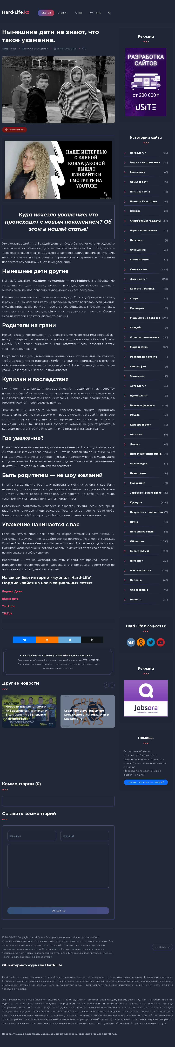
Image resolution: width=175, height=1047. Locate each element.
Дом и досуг (138, 280)
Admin (13, 50)
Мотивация (137, 173)
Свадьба (136, 328)
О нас (85, 13)
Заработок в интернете (146, 494)
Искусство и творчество (146, 513)
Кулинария (137, 309)
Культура (30, 50)
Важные (135, 212)
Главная (52, 13)
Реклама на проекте (143, 358)
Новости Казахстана (143, 202)
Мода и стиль (139, 348)
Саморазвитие (140, 261)
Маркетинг (137, 484)
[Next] (112, 686)
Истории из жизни (142, 532)
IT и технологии (140, 571)
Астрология (138, 387)
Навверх (162, 948)
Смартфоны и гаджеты (145, 222)
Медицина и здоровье (145, 319)
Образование (139, 591)
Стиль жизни (138, 270)
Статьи (68, 13)
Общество (42, 50)
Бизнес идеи (138, 465)
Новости (136, 601)
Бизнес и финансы (142, 406)
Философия (138, 367)
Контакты (102, 13)
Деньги (135, 445)
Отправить (58, 912)
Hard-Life (19, 13)
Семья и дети (139, 183)
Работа (135, 416)
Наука (134, 523)
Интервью (137, 241)
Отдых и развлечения (144, 338)
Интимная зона (140, 193)
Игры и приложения (143, 231)
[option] (29, 712)
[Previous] (106, 686)
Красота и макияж (142, 290)
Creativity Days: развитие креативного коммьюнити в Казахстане (86, 716)
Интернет (136, 562)
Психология (138, 154)
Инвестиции (138, 474)
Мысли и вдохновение (145, 163)
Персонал (136, 435)
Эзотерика (137, 377)
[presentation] (33, 899)
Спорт (134, 299)
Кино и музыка (140, 552)
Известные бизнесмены (146, 455)
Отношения (138, 251)
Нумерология (139, 397)
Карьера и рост (140, 426)
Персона (136, 581)
